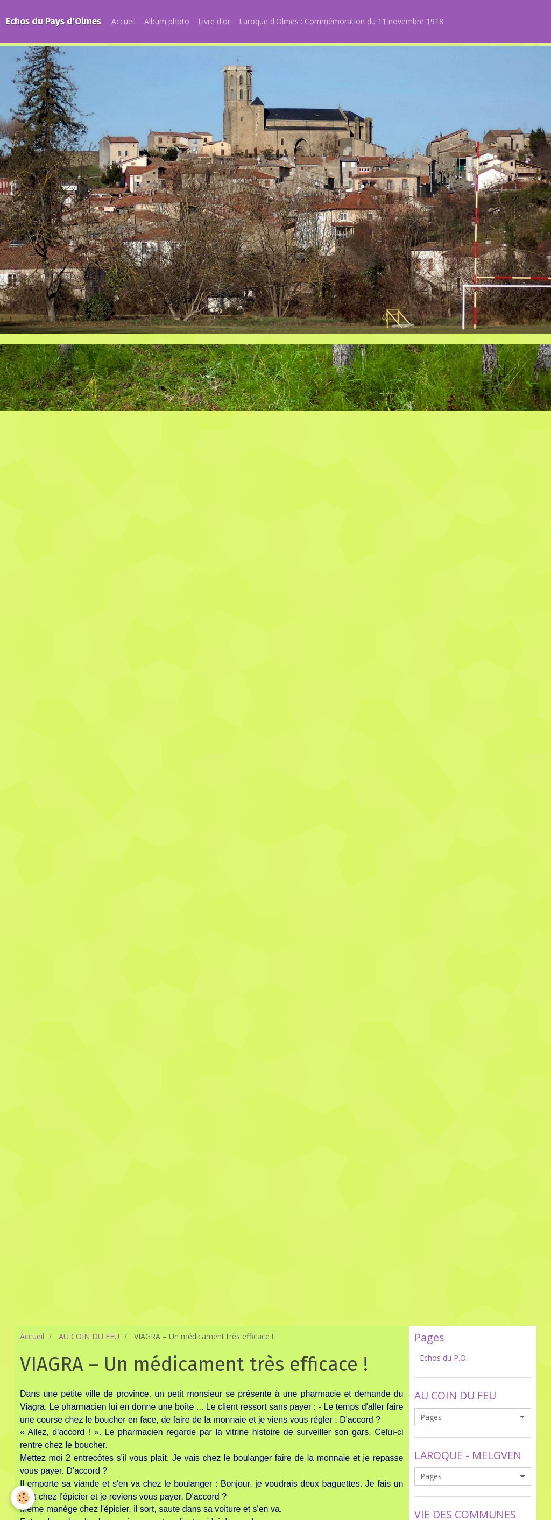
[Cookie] (23, 1498)
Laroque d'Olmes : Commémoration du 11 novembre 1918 (341, 21)
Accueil (123, 21)
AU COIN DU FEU (89, 1336)
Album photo (166, 21)
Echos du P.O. (444, 1358)
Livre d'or (214, 21)
